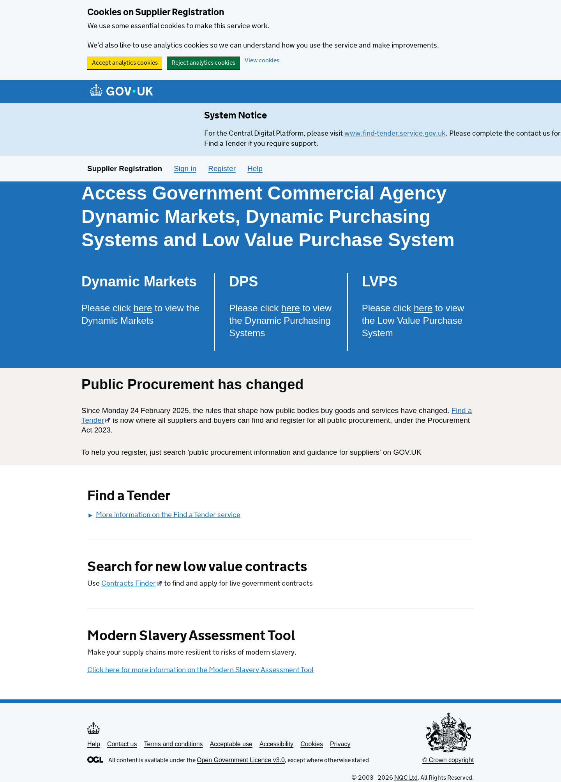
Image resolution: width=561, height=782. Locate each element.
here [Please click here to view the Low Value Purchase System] (423, 308)
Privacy (340, 744)
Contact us (122, 744)
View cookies (262, 60)
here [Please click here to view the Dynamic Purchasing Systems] (290, 308)
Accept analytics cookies (125, 63)
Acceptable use (231, 744)
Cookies (311, 744)
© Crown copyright (448, 760)
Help (93, 744)
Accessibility (276, 744)
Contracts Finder (128, 584)
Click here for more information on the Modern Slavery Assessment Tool (200, 670)
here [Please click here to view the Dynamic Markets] (142, 308)
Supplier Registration (124, 168)
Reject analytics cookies (203, 63)
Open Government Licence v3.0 (241, 760)
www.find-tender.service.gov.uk (395, 134)
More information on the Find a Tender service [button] (163, 515)
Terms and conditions (173, 744)
